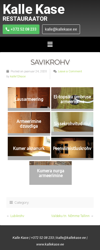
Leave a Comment (70, 71)
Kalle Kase (34, 9)
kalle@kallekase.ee (71, 237)
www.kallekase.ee (50, 244)
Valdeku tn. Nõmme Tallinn (70, 216)
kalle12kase (18, 76)
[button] (49, 44)
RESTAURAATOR (25, 18)
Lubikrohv (17, 216)
